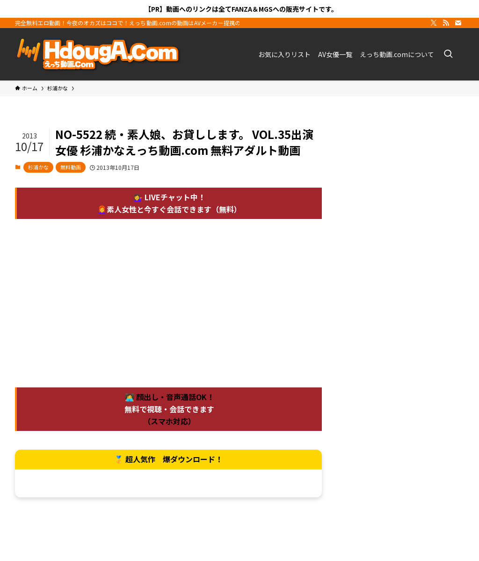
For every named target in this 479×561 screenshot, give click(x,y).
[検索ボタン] (448, 54)
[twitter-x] (434, 23)
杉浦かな (38, 167)
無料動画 (70, 167)
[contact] (458, 23)
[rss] (446, 23)
